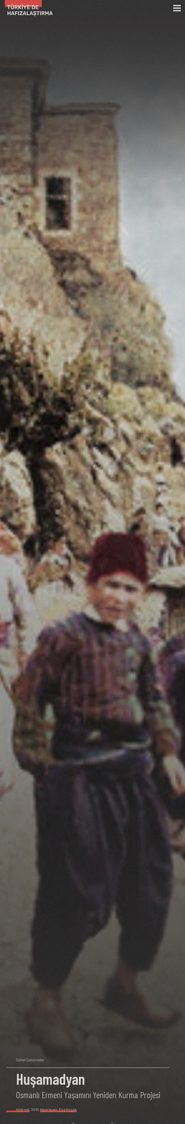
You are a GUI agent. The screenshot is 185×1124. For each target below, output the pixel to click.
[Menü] (177, 8)
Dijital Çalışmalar (30, 1059)
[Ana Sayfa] (26, 8)
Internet (22, 1109)
